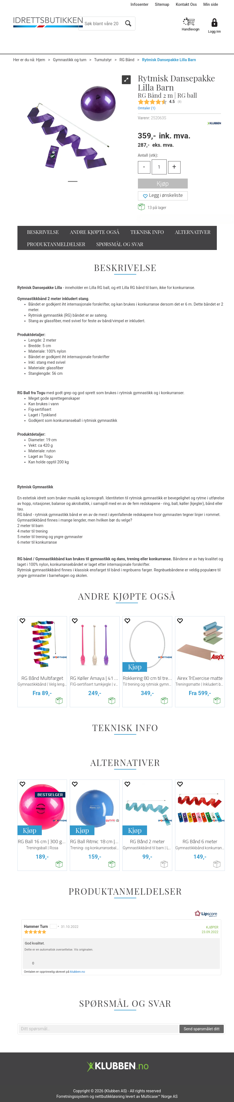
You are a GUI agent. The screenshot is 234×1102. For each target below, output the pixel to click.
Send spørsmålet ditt (201, 1029)
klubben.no (77, 972)
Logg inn (214, 31)
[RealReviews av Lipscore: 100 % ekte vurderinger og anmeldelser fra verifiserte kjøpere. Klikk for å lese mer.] (206, 914)
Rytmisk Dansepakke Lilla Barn (169, 60)
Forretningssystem (72, 1096)
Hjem (40, 60)
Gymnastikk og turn (69, 60)
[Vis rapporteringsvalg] (213, 962)
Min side (210, 4)
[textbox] (99, 1029)
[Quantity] (159, 166)
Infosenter (139, 4)
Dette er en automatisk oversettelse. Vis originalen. (59, 949)
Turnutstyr (103, 60)
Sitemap (162, 4)
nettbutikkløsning (110, 1096)
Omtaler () (147, 108)
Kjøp (163, 183)
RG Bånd (127, 60)
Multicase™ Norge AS (159, 1096)
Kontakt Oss (186, 4)
